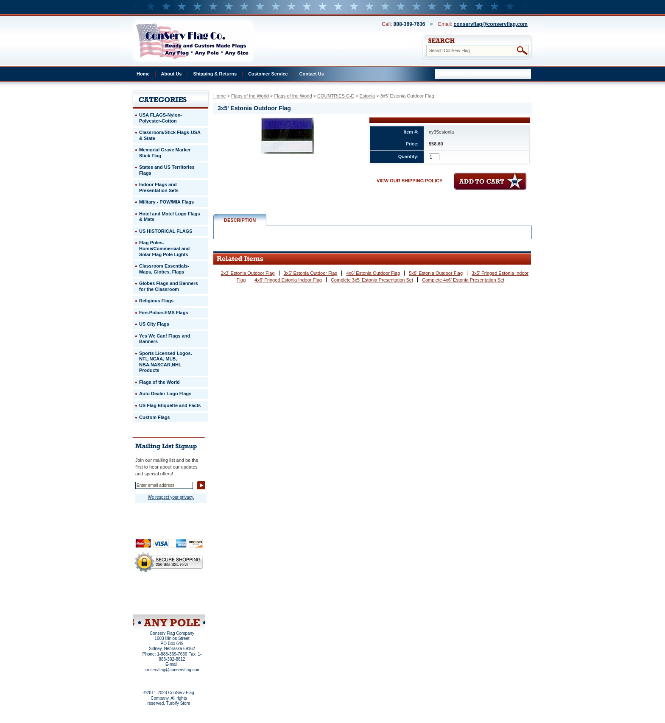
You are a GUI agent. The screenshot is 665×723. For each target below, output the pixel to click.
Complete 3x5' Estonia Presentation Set (372, 279)
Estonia (367, 95)
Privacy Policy (154, 592)
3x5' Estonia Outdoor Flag (311, 273)
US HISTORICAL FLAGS (166, 231)
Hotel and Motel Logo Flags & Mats (169, 216)
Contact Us (311, 73)
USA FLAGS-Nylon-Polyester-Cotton (160, 117)
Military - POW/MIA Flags (166, 201)
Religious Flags (156, 300)
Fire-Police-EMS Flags (163, 312)
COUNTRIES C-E (335, 95)
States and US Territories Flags (167, 170)
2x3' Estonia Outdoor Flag (248, 273)
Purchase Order (185, 597)
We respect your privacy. (171, 497)
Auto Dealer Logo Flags (165, 393)
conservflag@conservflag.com (491, 24)
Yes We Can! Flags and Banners (164, 338)
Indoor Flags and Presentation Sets (159, 187)
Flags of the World (250, 95)
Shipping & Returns (215, 73)
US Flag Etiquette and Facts (170, 405)
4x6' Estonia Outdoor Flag (373, 273)
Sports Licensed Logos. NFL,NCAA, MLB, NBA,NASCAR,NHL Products (165, 362)
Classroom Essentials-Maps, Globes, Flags (164, 268)
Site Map (152, 603)
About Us (171, 73)
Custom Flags (154, 417)
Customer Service (268, 73)
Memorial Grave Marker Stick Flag (165, 152)
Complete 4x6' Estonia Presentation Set (463, 279)
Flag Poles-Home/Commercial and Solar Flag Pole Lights (164, 248)
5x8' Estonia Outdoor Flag (436, 273)
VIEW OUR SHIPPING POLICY (409, 180)
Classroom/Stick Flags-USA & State (170, 135)
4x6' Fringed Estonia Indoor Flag (288, 279)
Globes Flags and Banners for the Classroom (168, 286)
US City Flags (154, 324)
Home (143, 73)
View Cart (185, 603)
